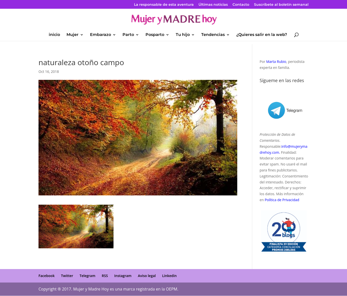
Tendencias (213, 35)
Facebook (46, 275)
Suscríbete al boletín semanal (281, 5)
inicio (54, 35)
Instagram (123, 275)
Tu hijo (183, 35)
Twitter (67, 275)
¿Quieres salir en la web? (261, 35)
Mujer (72, 35)
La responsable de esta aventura (164, 5)
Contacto (240, 5)
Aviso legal (147, 275)
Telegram (87, 275)
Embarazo (100, 35)
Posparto (155, 35)
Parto (128, 35)
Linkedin (169, 275)
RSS (105, 275)
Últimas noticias (213, 5)
